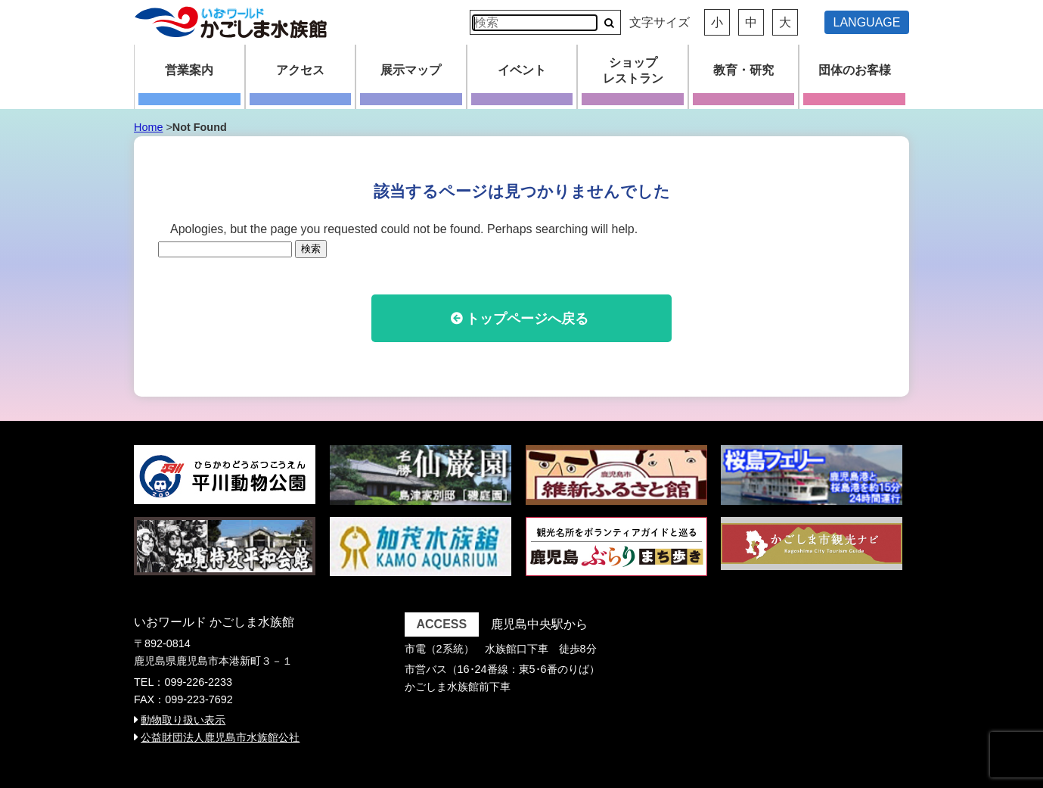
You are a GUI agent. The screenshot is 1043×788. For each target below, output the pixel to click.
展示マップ (410, 70)
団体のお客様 (854, 70)
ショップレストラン (633, 70)
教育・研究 (743, 70)
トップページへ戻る (527, 318)
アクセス (300, 70)
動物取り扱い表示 (183, 720)
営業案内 (189, 70)
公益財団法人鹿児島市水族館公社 (220, 737)
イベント (522, 70)
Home (148, 127)
